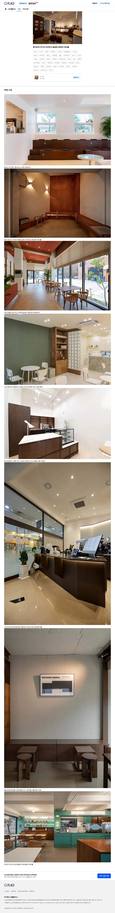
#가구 (73, 55)
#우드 (35, 51)
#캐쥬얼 (64, 63)
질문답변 (32, 3)
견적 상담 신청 (104, 876)
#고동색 (74, 66)
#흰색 (42, 66)
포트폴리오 (12, 9)
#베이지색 (44, 70)
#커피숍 (42, 55)
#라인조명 (37, 63)
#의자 (79, 55)
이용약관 (13, 891)
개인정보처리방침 (22, 891)
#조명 (48, 59)
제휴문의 (94, 3)
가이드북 (25, 9)
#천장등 (54, 59)
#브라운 (61, 66)
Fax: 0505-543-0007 (66, 900)
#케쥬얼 (71, 63)
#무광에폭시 (67, 51)
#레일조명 (62, 59)
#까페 (35, 55)
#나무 (41, 51)
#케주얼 (57, 63)
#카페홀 (54, 55)
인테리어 (22, 3)
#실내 (48, 55)
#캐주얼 (50, 63)
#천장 (69, 59)
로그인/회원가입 (105, 3)
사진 (19, 9)
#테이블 (42, 59)
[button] (108, 96)
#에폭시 (53, 51)
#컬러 (55, 66)
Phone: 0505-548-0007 (53, 900)
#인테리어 (67, 55)
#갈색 (68, 66)
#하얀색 (49, 66)
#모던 (77, 63)
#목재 (47, 51)
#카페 (75, 51)
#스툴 (35, 59)
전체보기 (76, 77)
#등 (74, 59)
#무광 (59, 51)
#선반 (50, 70)
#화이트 (36, 66)
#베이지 (36, 70)
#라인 (43, 63)
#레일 (79, 59)
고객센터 (6, 891)
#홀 (60, 55)
